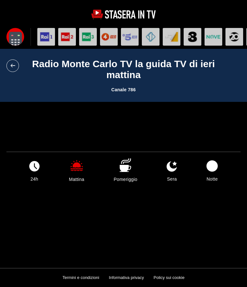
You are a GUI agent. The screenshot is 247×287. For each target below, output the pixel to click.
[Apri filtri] (15, 37)
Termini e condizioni (80, 277)
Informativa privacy (126, 277)
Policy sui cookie (169, 277)
